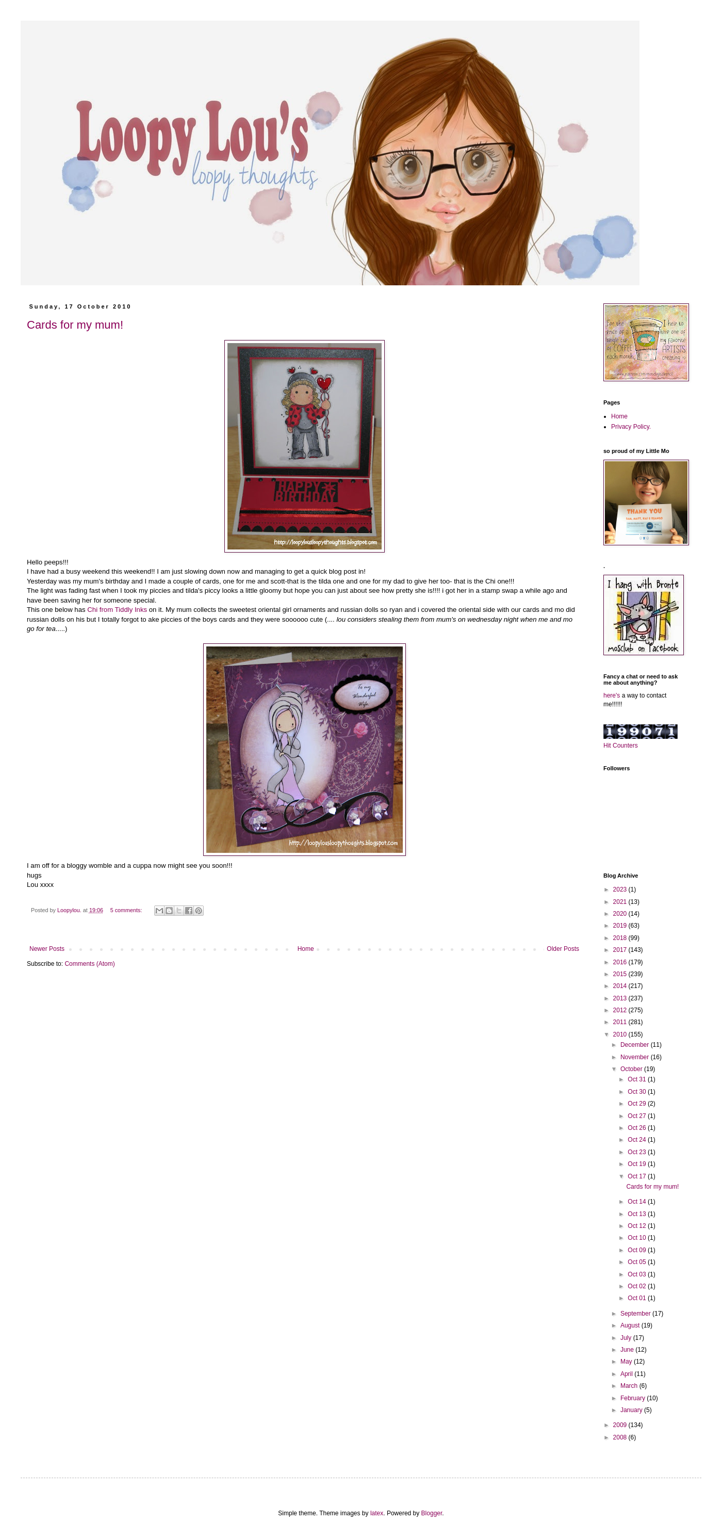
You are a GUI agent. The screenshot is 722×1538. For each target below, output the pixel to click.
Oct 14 (638, 1201)
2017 (621, 949)
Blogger (431, 1513)
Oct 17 (638, 1176)
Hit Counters (620, 745)
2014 (621, 986)
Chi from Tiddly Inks (118, 609)
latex (376, 1513)
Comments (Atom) (89, 963)
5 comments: (127, 910)
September (636, 1313)
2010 (621, 1034)
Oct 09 (638, 1250)
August (631, 1325)
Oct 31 (638, 1079)
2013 (621, 998)
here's (611, 695)
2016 (621, 962)
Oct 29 (638, 1103)
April (627, 1374)
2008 (621, 1437)
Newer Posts (46, 948)
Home (306, 948)
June (627, 1349)
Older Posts (563, 948)
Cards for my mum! (75, 324)
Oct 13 (638, 1214)
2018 (621, 938)
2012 (621, 1010)
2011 (621, 1022)
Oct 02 (638, 1286)
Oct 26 (638, 1127)
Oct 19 (638, 1164)
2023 (621, 889)
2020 (621, 913)
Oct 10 (638, 1237)
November (635, 1057)
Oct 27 (638, 1116)
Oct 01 (638, 1298)
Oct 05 (638, 1262)
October (632, 1069)
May (627, 1361)
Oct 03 (638, 1274)
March (629, 1385)
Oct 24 (638, 1139)
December (635, 1044)
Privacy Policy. (631, 426)
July (626, 1337)
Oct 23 (638, 1152)
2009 (621, 1425)
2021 (621, 901)
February (633, 1398)
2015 (621, 974)
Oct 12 (638, 1225)
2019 (621, 925)
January (632, 1410)
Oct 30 (638, 1091)
